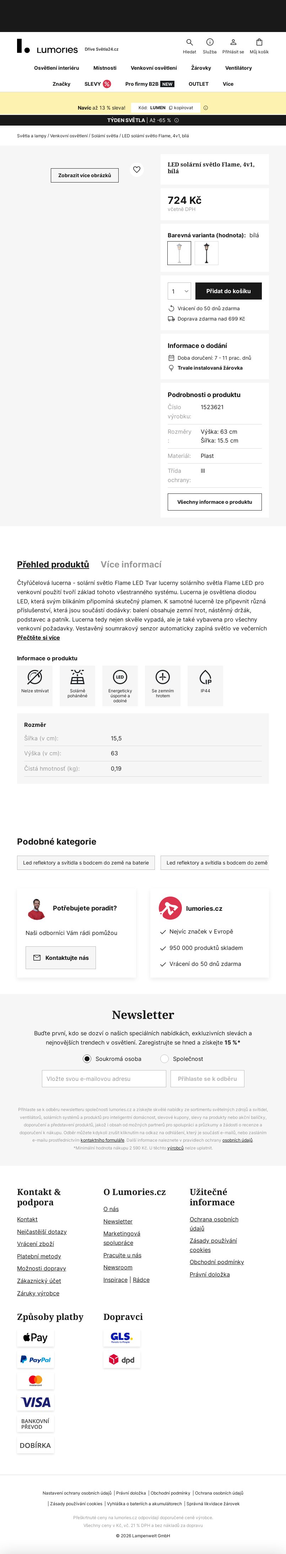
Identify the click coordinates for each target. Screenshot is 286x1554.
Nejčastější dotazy (42, 1232)
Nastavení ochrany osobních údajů (77, 1493)
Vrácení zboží (35, 1244)
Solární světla (104, 112)
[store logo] (67, 22)
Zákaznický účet (39, 1281)
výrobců (175, 1148)
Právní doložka (210, 1274)
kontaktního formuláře (102, 1140)
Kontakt (27, 1219)
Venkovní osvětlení (69, 112)
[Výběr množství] (179, 267)
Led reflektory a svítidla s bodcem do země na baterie (86, 839)
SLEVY (98, 60)
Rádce (141, 1280)
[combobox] (189, 22)
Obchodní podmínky (217, 1262)
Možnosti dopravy (41, 1268)
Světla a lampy (32, 112)
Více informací (131, 541)
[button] (137, 146)
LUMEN (166, 84)
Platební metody (39, 1256)
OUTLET (199, 60)
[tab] (53, 541)
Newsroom (118, 1267)
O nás (111, 1209)
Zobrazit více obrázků (84, 152)
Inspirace (115, 1280)
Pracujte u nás (122, 1255)
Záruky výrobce (38, 1293)
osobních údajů (237, 1140)
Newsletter (118, 1221)
